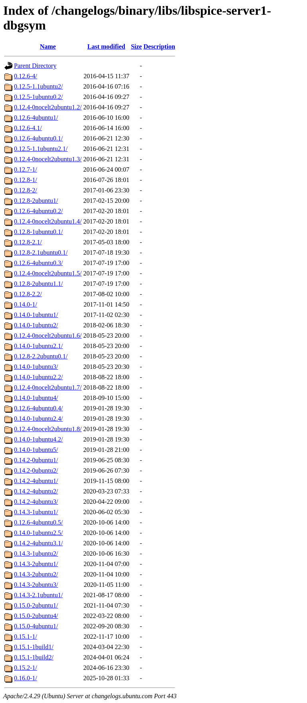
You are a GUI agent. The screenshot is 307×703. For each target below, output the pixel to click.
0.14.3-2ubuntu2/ (36, 574)
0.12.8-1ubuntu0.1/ (38, 231)
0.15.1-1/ (25, 636)
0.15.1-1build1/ (34, 647)
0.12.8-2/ (25, 190)
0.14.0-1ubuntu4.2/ (38, 439)
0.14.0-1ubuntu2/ (36, 325)
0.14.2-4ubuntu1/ (36, 480)
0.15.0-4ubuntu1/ (36, 626)
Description (159, 46)
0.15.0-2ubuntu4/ (36, 615)
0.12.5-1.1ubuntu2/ (38, 86)
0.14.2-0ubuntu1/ (36, 460)
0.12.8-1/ (25, 179)
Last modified (107, 46)
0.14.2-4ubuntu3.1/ (38, 543)
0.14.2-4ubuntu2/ (36, 491)
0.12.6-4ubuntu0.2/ (38, 211)
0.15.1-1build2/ (34, 657)
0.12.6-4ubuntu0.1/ (38, 138)
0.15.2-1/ (25, 667)
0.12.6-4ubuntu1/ (36, 117)
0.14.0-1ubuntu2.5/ (38, 532)
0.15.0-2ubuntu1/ (36, 605)
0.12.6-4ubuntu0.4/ (38, 408)
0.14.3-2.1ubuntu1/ (38, 595)
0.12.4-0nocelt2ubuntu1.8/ (48, 429)
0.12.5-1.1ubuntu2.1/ (41, 148)
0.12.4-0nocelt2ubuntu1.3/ (48, 159)
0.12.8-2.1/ (28, 242)
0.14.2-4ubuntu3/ (36, 501)
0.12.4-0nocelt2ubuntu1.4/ (48, 221)
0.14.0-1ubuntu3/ (36, 366)
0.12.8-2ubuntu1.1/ (38, 283)
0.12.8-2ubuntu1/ (36, 200)
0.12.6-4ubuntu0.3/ (38, 262)
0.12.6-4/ (25, 76)
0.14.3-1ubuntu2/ (36, 553)
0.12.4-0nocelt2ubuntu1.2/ (48, 107)
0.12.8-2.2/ (28, 294)
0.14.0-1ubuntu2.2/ (38, 377)
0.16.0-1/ (25, 678)
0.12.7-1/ (25, 169)
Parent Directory (35, 65)
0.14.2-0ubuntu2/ (36, 470)
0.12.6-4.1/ (28, 128)
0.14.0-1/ (25, 304)
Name (48, 46)
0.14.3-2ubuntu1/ (36, 563)
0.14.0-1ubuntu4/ (36, 397)
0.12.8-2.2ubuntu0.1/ (41, 356)
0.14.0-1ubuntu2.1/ (38, 346)
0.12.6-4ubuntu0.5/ (38, 522)
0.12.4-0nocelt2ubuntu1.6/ (48, 335)
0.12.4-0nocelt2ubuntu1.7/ (48, 387)
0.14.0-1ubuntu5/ (36, 449)
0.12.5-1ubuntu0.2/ (38, 96)
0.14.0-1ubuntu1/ (36, 314)
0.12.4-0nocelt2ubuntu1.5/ (48, 273)
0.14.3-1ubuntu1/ (36, 512)
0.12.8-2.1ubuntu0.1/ (41, 252)
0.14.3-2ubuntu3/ (36, 584)
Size (136, 46)
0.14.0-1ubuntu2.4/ (38, 418)
